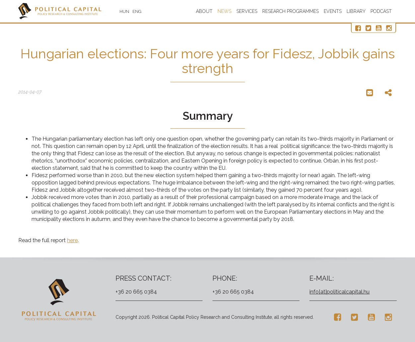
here (72, 240)
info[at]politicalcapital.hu (339, 292)
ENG (136, 11)
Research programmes (290, 11)
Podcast (381, 11)
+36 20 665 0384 (136, 292)
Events (333, 11)
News (224, 11)
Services (246, 11)
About (204, 11)
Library (356, 11)
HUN (124, 11)
